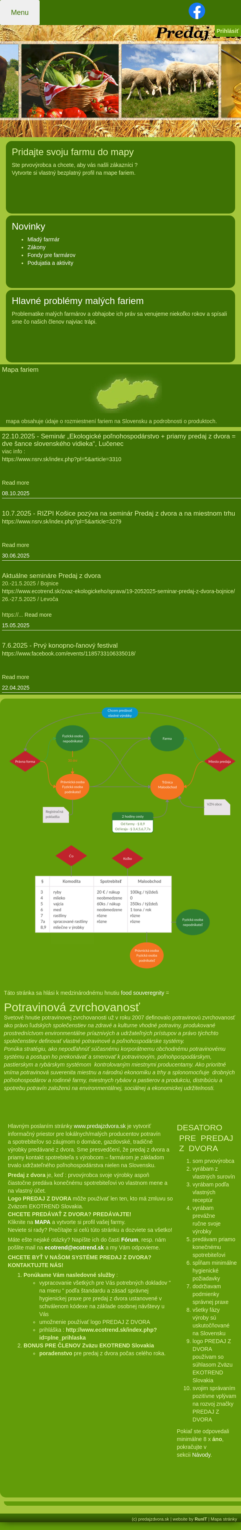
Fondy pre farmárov (51, 255)
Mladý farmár (43, 239)
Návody (201, 1455)
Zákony (36, 247)
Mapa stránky (224, 1519)
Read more (15, 483)
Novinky (28, 226)
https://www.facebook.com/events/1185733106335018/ (68, 653)
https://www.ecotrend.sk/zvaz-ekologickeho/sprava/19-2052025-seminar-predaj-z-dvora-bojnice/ (118, 591)
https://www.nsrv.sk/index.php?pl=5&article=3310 (61, 459)
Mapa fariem (20, 369)
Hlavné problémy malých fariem (78, 300)
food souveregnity (142, 993)
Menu (20, 12)
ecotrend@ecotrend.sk (74, 1247)
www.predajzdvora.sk (100, 1126)
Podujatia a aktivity (50, 263)
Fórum (130, 1240)
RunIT (201, 1519)
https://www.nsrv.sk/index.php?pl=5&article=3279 (61, 521)
